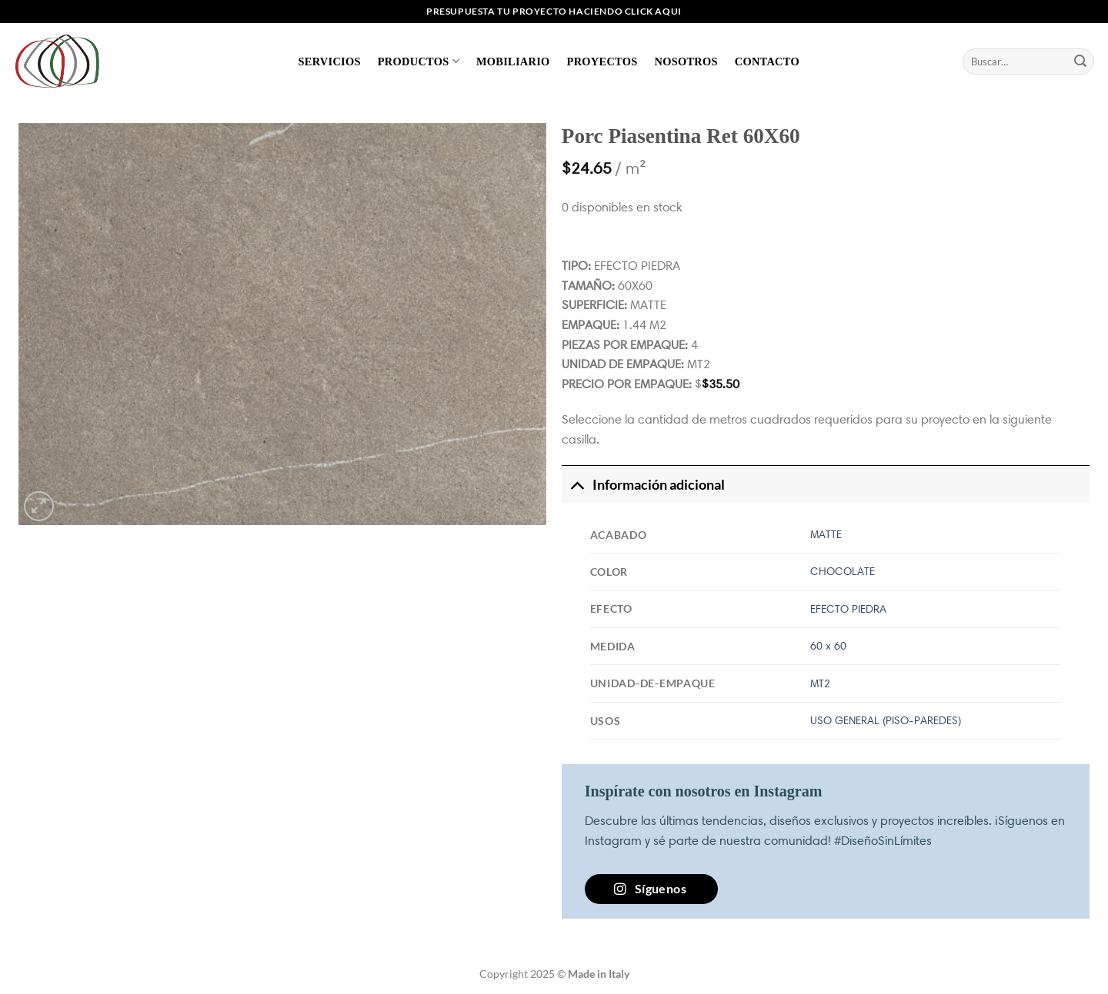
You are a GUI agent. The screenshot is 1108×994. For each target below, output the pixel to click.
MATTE (826, 534)
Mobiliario (513, 61)
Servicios (330, 61)
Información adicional (643, 484)
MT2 (820, 683)
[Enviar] (1080, 61)
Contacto (767, 61)
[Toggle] (577, 484)
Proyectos (602, 61)
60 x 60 (828, 646)
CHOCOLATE (842, 571)
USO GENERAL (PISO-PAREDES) (885, 720)
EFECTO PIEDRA (848, 609)
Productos (418, 61)
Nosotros (685, 61)
